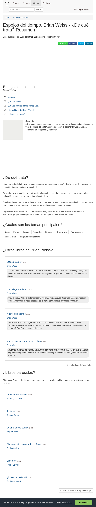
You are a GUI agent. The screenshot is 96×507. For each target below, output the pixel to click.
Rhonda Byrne (13, 465)
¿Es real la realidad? (19, 477)
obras (7, 17)
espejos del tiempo (21, 17)
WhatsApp (63, 43)
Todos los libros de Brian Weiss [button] (79, 365)
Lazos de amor (16, 262)
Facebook (72, 43)
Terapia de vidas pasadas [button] (30, 237)
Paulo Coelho (13, 448)
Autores (26, 3)
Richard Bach (13, 415)
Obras (36, 3)
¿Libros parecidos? (16, 114)
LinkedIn (89, 43)
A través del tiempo (18, 314)
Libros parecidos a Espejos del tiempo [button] (76, 491)
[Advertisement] (32, 64)
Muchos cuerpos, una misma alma (26, 341)
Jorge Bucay (12, 432)
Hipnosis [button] (25, 232)
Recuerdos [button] (37, 232)
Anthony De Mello (14, 399)
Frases (16, 3)
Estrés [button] (7, 232)
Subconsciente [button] (10, 237)
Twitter (81, 43)
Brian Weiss (12, 266)
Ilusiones (13, 411)
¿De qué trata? (14, 102)
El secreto (14, 461)
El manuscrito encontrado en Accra (26, 444)
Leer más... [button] (67, 502)
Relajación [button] (49, 232)
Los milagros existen (19, 289)
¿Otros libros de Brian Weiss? (21, 110)
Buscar (39, 9)
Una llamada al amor (19, 394)
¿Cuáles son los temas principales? (23, 106)
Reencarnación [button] (76, 232)
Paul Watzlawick (14, 481)
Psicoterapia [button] (62, 232)
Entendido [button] (83, 503)
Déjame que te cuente (20, 427)
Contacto (46, 3)
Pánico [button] (16, 232)
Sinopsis (11, 97)
